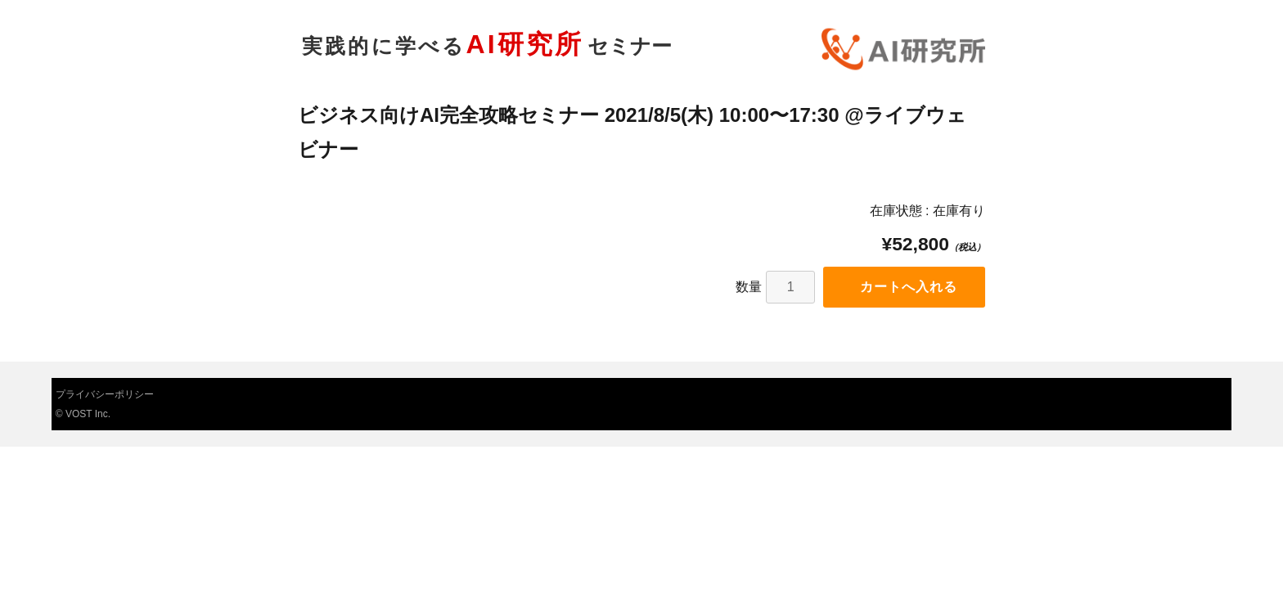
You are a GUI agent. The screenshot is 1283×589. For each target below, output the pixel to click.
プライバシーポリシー (105, 394)
